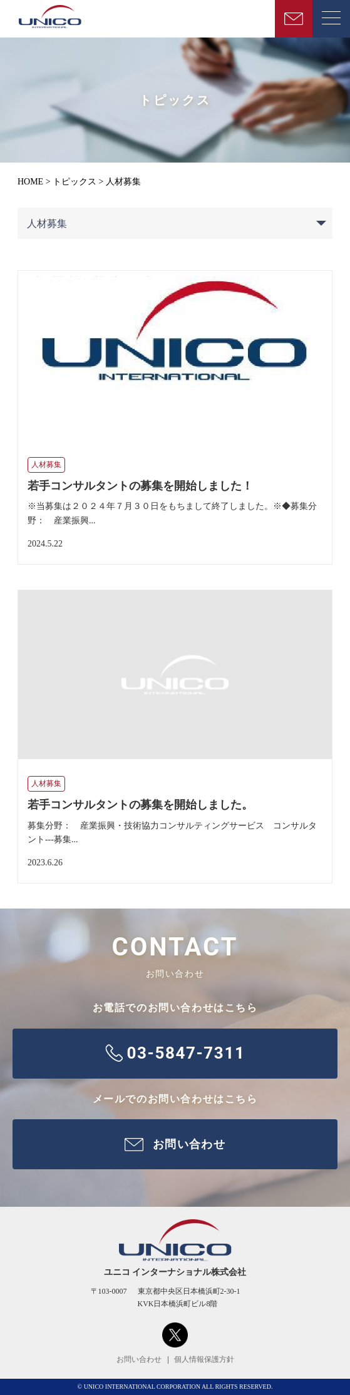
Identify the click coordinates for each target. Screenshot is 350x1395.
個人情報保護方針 (204, 1359)
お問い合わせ (139, 1359)
